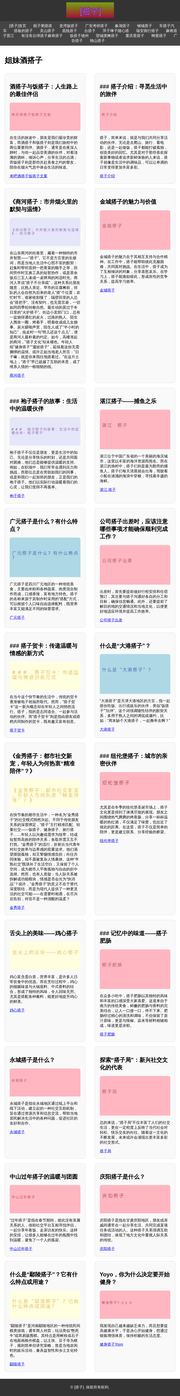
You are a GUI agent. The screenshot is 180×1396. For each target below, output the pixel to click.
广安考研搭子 (96, 26)
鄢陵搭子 (17, 1364)
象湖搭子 (122, 26)
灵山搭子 (47, 31)
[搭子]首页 (17, 26)
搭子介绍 (107, 176)
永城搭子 (17, 1132)
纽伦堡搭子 (109, 841)
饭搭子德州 (79, 36)
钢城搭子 (144, 26)
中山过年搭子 (21, 1249)
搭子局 (105, 1151)
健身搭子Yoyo (111, 1344)
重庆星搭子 (135, 36)
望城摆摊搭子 (107, 36)
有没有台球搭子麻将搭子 (42, 36)
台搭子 (90, 31)
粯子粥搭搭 (42, 26)
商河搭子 (17, 375)
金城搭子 (107, 290)
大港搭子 (107, 729)
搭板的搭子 (23, 31)
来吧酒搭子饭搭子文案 (28, 176)
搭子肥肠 (107, 1034)
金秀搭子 (17, 908)
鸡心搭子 (17, 1010)
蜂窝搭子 (159, 36)
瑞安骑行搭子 (147, 31)
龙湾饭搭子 (68, 26)
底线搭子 (69, 31)
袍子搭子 (17, 496)
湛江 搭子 (108, 490)
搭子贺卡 (17, 730)
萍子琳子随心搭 (116, 31)
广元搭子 (17, 617)
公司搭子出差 (111, 620)
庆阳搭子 (107, 1249)
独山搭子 (97, 41)
